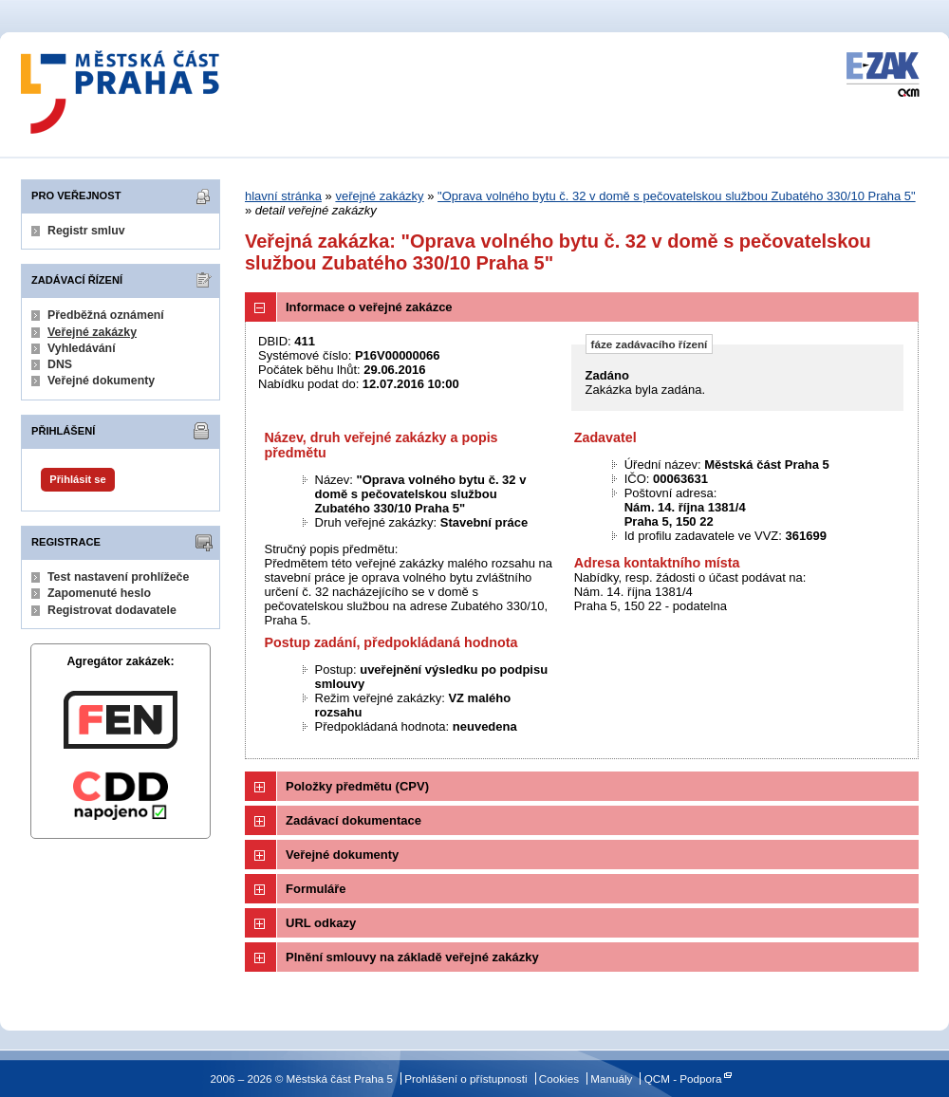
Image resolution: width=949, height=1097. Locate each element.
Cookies (559, 1078)
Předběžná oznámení (105, 315)
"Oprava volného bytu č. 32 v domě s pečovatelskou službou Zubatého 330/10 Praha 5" (676, 196)
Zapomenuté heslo (99, 593)
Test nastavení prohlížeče (118, 577)
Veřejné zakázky (92, 332)
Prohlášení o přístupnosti (465, 1078)
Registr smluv (86, 230)
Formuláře (316, 889)
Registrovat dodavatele (112, 610)
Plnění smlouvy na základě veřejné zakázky (412, 957)
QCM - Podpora (683, 1078)
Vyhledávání (81, 348)
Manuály (611, 1078)
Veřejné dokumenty (101, 380)
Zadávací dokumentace (353, 820)
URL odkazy (321, 923)
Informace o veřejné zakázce (369, 307)
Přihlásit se (77, 479)
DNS (59, 364)
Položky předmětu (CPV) (357, 786)
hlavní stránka (283, 196)
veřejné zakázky (379, 196)
